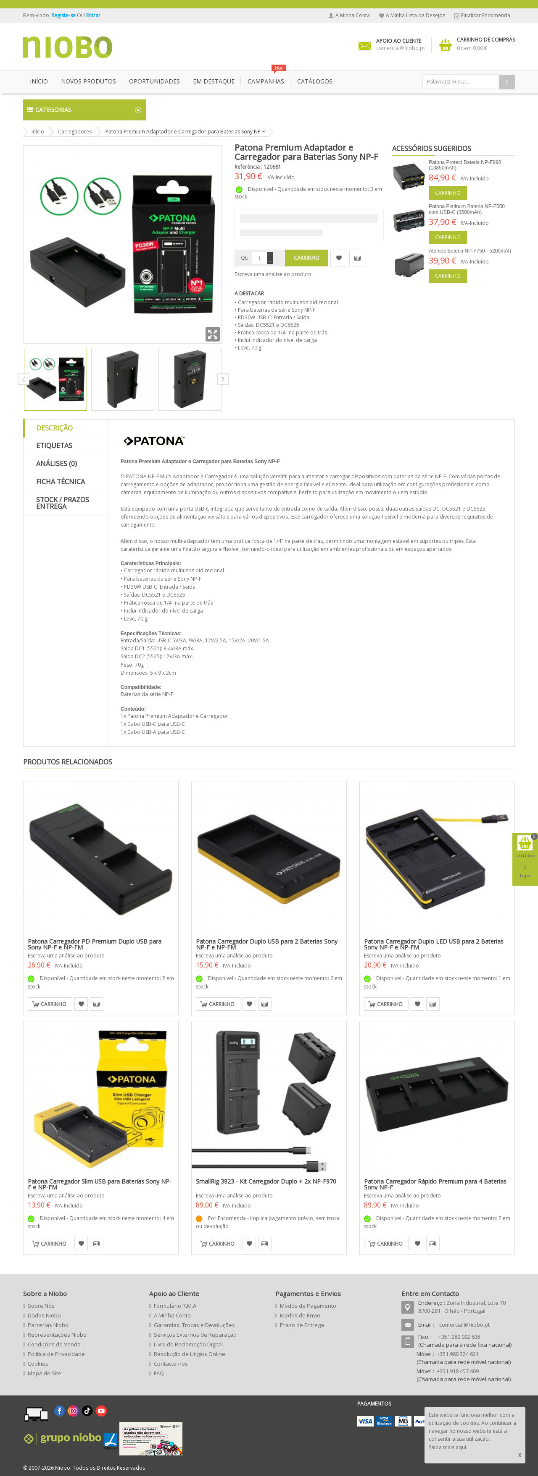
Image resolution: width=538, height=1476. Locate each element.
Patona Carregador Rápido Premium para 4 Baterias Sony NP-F (435, 1184)
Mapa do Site (44, 1373)
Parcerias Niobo (48, 1325)
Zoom (213, 334)
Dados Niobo (44, 1315)
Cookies (38, 1363)
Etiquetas (54, 445)
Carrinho (448, 192)
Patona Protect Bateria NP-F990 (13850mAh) (465, 165)
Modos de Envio (300, 1315)
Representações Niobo (57, 1334)
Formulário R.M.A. (176, 1305)
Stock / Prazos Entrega (62, 503)
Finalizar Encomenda (485, 15)
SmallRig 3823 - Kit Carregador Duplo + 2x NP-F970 (266, 1181)
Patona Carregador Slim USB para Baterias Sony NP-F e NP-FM (99, 1184)
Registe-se (64, 15)
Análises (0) (56, 463)
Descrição (54, 428)
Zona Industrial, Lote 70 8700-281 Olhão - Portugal (462, 1306)
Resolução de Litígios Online (189, 1354)
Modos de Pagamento (308, 1305)
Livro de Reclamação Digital (188, 1344)
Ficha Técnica (60, 481)
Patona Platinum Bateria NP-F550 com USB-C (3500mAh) (467, 209)
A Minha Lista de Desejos (415, 15)
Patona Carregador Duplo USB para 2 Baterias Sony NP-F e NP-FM (267, 944)
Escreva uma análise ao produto (273, 274)
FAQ (159, 1373)
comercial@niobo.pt (464, 1324)
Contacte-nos (171, 1363)
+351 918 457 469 (458, 1371)
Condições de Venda (54, 1344)
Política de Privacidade (56, 1354)
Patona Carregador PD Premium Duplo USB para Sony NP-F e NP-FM (94, 944)
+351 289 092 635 (459, 1336)
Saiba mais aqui (447, 1447)
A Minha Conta (352, 15)
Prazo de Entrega (302, 1325)
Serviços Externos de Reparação (195, 1334)
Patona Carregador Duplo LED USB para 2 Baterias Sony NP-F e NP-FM (434, 944)
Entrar (93, 15)
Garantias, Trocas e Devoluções (194, 1325)
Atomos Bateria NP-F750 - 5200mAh (470, 251)
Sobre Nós (41, 1305)
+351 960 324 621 (458, 1354)
